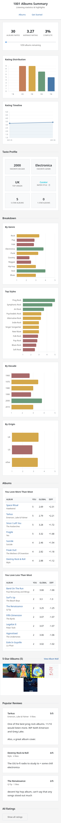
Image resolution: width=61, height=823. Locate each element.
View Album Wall (51, 658)
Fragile (9, 532)
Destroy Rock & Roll (15, 559)
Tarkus (9, 514)
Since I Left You (13, 523)
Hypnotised (12, 633)
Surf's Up (10, 597)
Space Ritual (12, 505)
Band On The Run (15, 588)
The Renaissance (14, 606)
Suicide (9, 541)
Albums (22, 14)
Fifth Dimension (14, 615)
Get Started (37, 14)
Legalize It (11, 624)
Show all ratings (15, 817)
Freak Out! (11, 550)
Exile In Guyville (14, 642)
